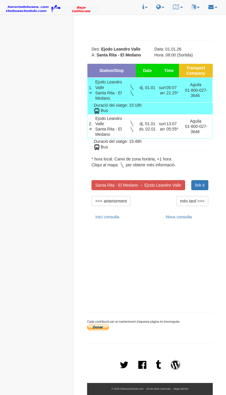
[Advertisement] (36, 53)
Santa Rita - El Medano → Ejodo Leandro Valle (138, 185)
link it (200, 185)
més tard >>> (192, 201)
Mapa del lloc (181, 388)
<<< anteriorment (111, 201)
